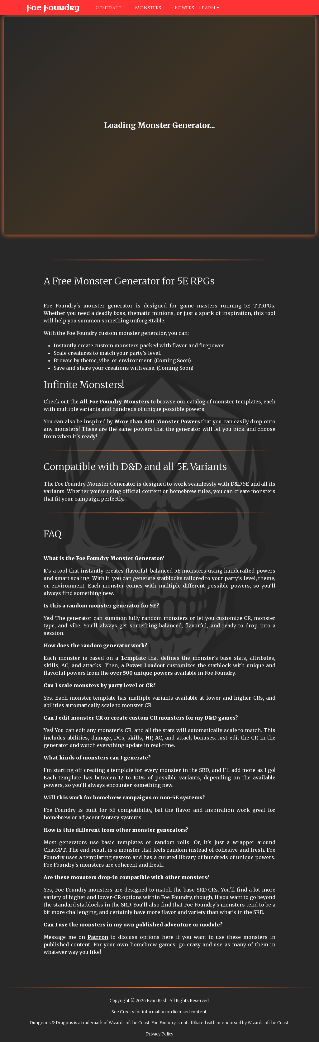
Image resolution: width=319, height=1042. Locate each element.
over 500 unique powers (141, 673)
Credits (127, 1012)
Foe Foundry (46, 7)
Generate (104, 7)
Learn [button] (207, 7)
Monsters (143, 7)
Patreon (98, 937)
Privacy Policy (159, 1034)
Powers (180, 7)
